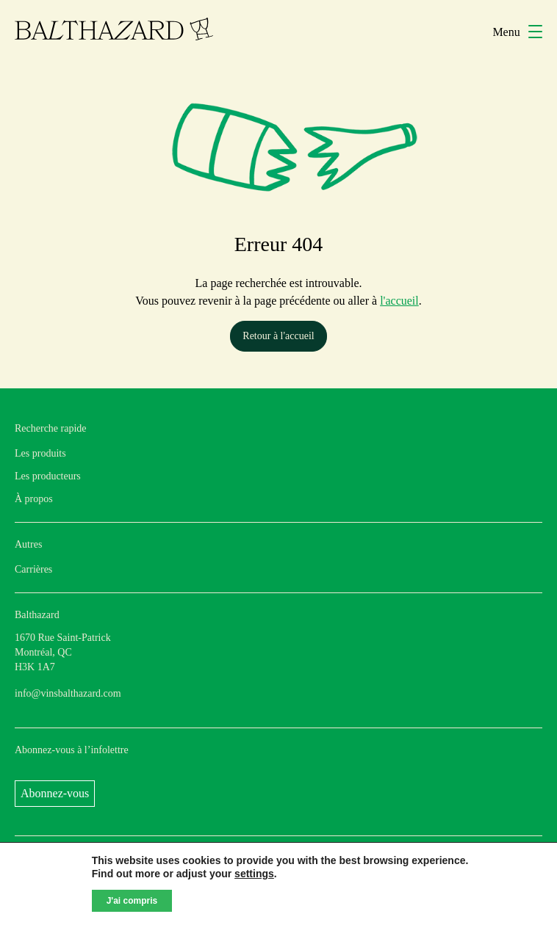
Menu (517, 32)
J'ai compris (132, 901)
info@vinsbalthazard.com (68, 693)
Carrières (33, 569)
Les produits (40, 453)
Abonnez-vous (55, 793)
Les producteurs (48, 476)
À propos (34, 498)
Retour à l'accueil (278, 335)
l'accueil (399, 300)
